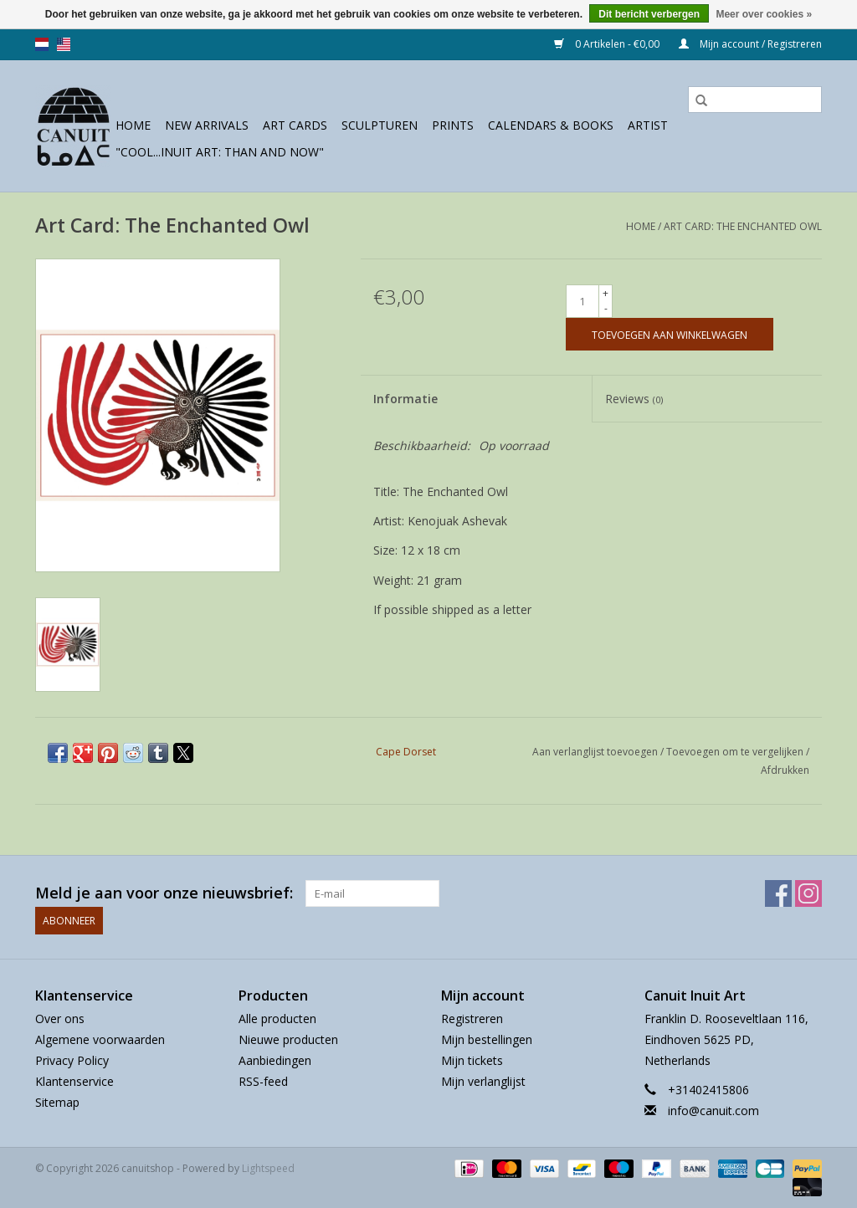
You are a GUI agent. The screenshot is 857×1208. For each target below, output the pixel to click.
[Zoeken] (755, 99)
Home (133, 125)
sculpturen (379, 125)
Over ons (60, 1018)
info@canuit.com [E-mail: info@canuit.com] (713, 1110)
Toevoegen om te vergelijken (736, 752)
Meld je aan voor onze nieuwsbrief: (164, 893)
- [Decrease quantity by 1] (606, 308)
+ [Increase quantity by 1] (605, 293)
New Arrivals (207, 125)
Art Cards (295, 125)
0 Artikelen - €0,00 (608, 44)
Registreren (472, 1018)
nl (42, 44)
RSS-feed (263, 1081)
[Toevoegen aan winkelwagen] (669, 334)
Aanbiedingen (275, 1060)
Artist (648, 125)
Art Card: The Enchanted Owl (743, 226)
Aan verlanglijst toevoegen (596, 752)
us (63, 44)
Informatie (405, 399)
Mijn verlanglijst (483, 1081)
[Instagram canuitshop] (808, 893)
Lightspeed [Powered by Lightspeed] (268, 1167)
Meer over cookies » (764, 14)
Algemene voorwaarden (100, 1039)
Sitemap (57, 1102)
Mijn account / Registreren (750, 44)
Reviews (634, 399)
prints (453, 125)
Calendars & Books (550, 125)
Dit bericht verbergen (649, 14)
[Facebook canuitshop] (778, 893)
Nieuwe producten (288, 1039)
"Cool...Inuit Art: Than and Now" (219, 152)
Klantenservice (74, 1081)
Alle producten (277, 1018)
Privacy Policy (72, 1060)
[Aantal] (582, 301)
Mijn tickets (472, 1060)
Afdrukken (785, 770)
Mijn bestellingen (486, 1039)
